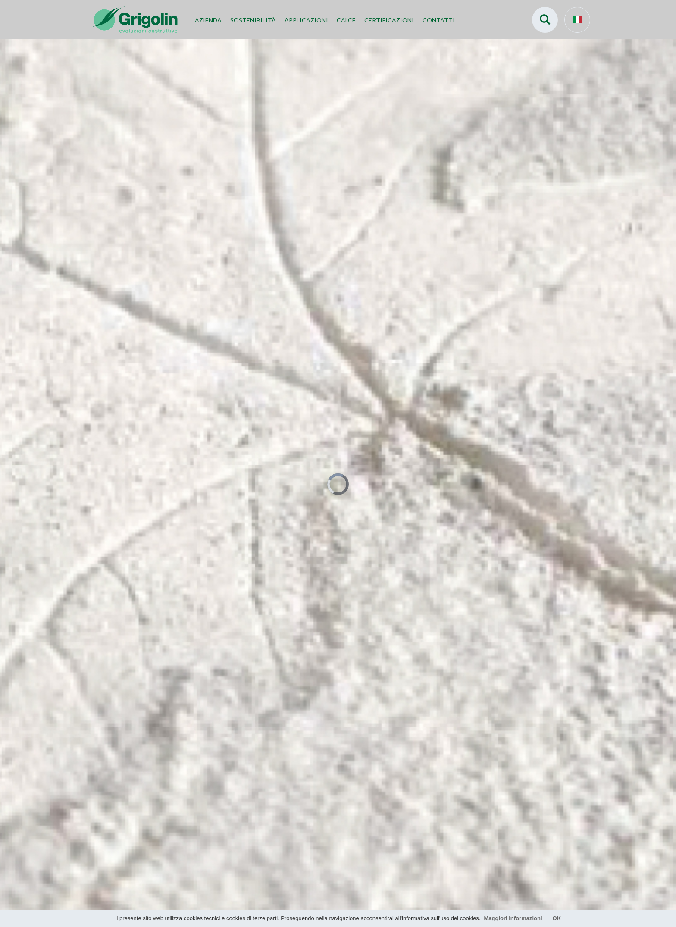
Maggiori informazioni (513, 918)
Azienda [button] (208, 20)
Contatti (438, 20)
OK (557, 918)
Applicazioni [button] (306, 20)
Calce (346, 20)
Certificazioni (389, 20)
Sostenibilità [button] (253, 20)
